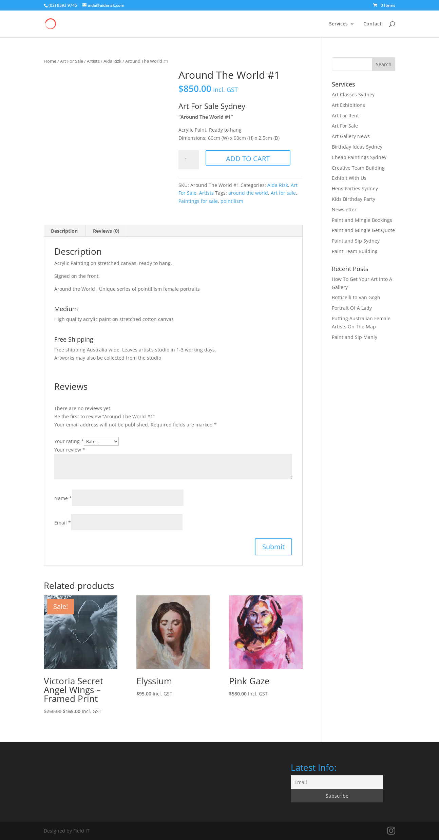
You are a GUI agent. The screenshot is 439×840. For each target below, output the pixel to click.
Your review (69, 449)
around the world (248, 193)
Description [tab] (64, 231)
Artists (93, 61)
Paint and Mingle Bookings (362, 220)
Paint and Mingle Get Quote (363, 230)
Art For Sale (71, 61)
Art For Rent (345, 115)
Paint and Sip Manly (354, 337)
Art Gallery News (351, 136)
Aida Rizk (112, 61)
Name (63, 498)
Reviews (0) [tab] (106, 231)
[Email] (337, 782)
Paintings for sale (198, 201)
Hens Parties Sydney (355, 188)
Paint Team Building (355, 251)
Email (62, 522)
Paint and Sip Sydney (356, 240)
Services (338, 24)
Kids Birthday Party (353, 199)
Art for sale (283, 193)
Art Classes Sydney (353, 94)
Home (50, 61)
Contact (372, 24)
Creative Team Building (358, 168)
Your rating (69, 441)
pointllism (232, 201)
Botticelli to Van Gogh (356, 297)
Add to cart (248, 158)
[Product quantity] (188, 159)
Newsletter (344, 209)
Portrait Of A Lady (352, 308)
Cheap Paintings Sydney (359, 157)
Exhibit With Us (349, 178)
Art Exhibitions (348, 105)
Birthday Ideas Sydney (357, 147)
